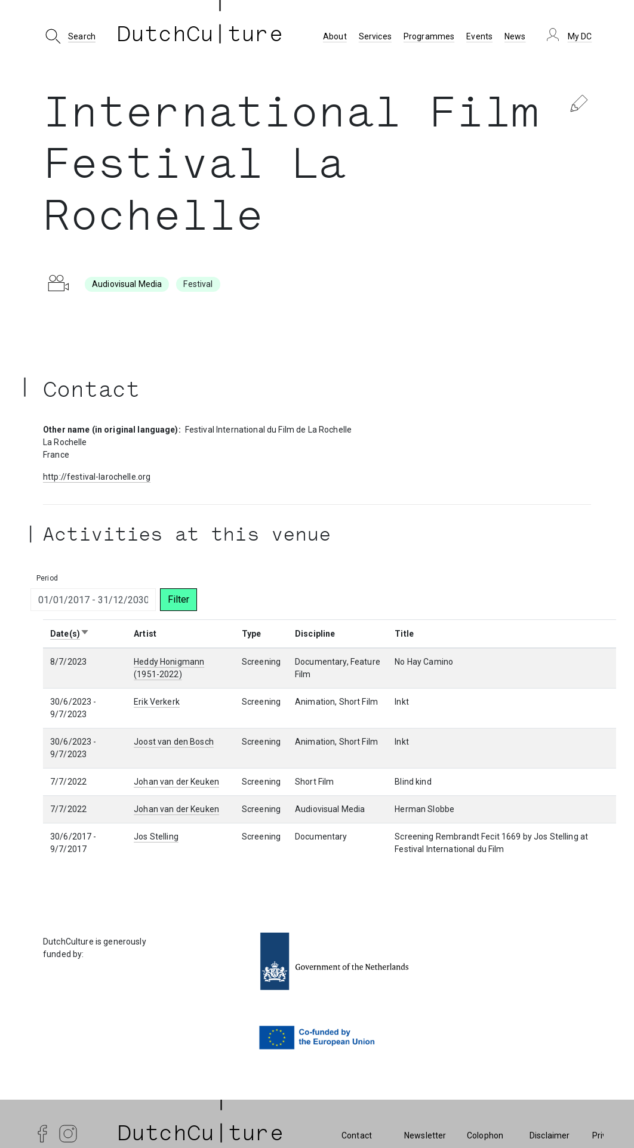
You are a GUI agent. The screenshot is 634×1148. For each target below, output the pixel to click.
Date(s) (70, 633)
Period (47, 578)
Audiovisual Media (127, 284)
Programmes (429, 36)
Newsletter (425, 1135)
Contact (356, 1135)
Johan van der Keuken (176, 781)
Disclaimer (550, 1135)
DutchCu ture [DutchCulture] (200, 36)
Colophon (485, 1135)
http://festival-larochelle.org (96, 477)
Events (479, 36)
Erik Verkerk (157, 701)
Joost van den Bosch (174, 741)
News (515, 36)
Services (375, 36)
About (335, 36)
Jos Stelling (156, 836)
